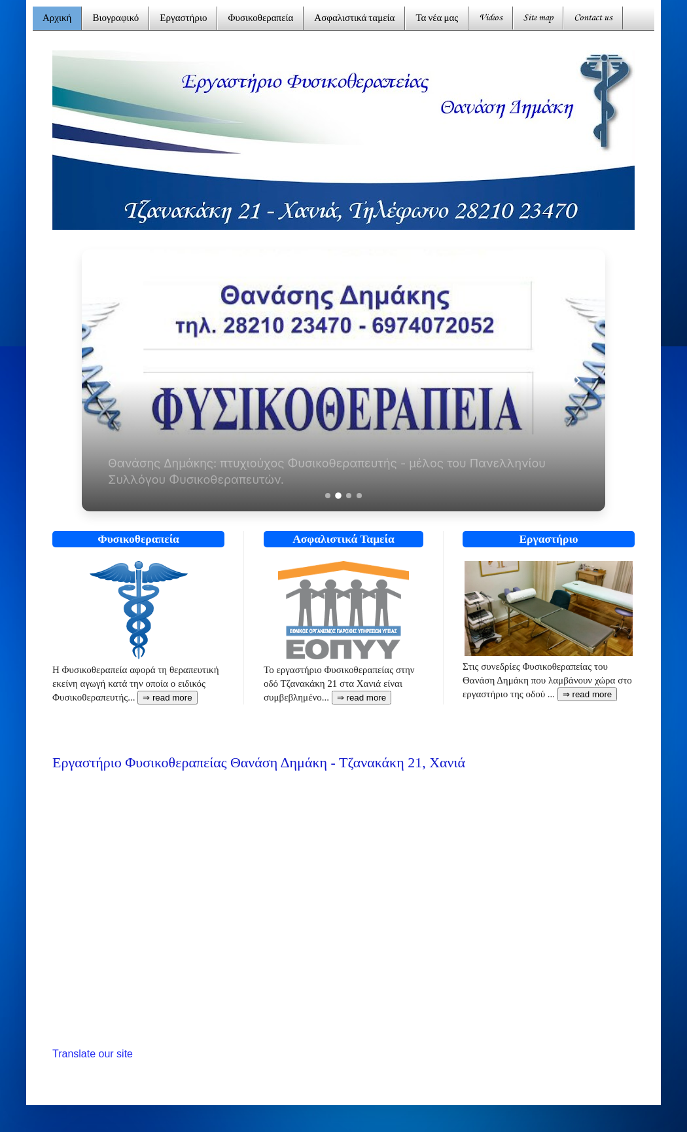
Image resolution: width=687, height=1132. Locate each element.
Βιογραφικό (115, 18)
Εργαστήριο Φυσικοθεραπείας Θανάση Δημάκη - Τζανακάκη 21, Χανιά (258, 762)
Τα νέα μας (436, 18)
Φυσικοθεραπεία (260, 18)
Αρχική (57, 18)
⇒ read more (361, 698)
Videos (490, 18)
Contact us (593, 18)
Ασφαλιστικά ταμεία (354, 18)
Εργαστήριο (183, 18)
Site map (538, 18)
